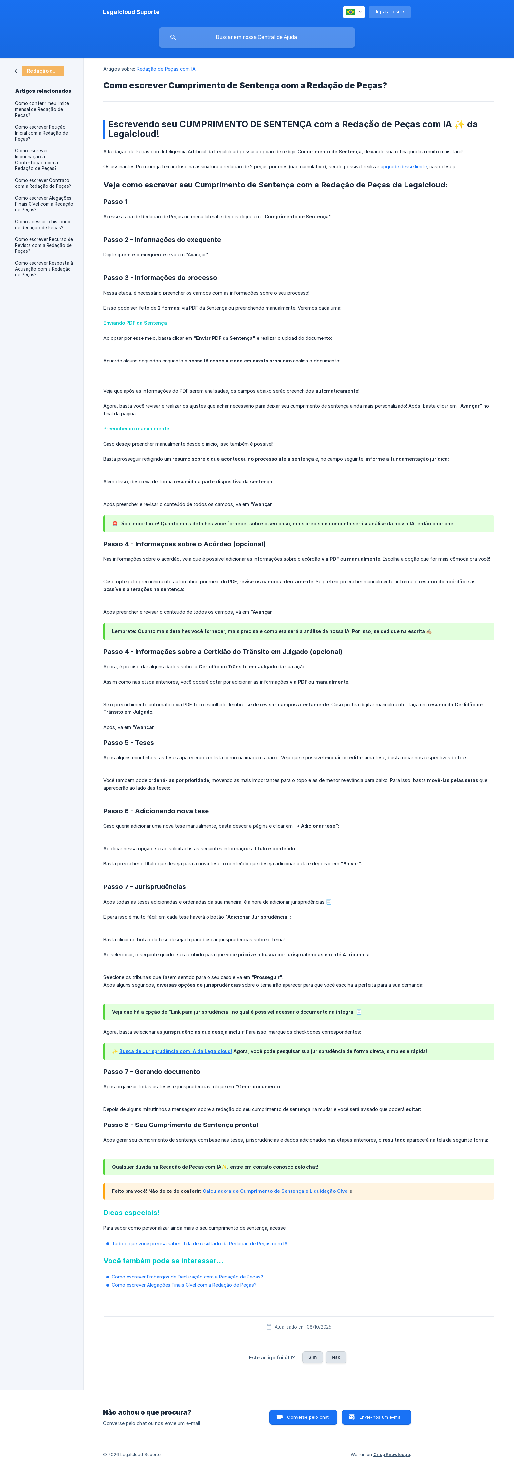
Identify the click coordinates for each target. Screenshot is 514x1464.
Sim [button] (312, 1357)
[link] (39, 70)
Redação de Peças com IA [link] (166, 69)
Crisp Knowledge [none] (391, 1454)
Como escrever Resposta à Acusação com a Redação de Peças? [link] (44, 268)
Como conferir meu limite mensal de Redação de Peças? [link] (42, 109)
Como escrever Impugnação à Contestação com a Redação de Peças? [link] (36, 159)
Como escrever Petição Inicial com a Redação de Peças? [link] (41, 133)
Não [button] (336, 1357)
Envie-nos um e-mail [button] (381, 1417)
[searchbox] (257, 37)
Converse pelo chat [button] (308, 1417)
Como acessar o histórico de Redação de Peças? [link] (42, 224)
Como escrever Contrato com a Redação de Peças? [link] (43, 183)
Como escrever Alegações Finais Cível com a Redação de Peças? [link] (44, 203)
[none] (131, 12)
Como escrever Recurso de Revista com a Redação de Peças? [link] (44, 245)
